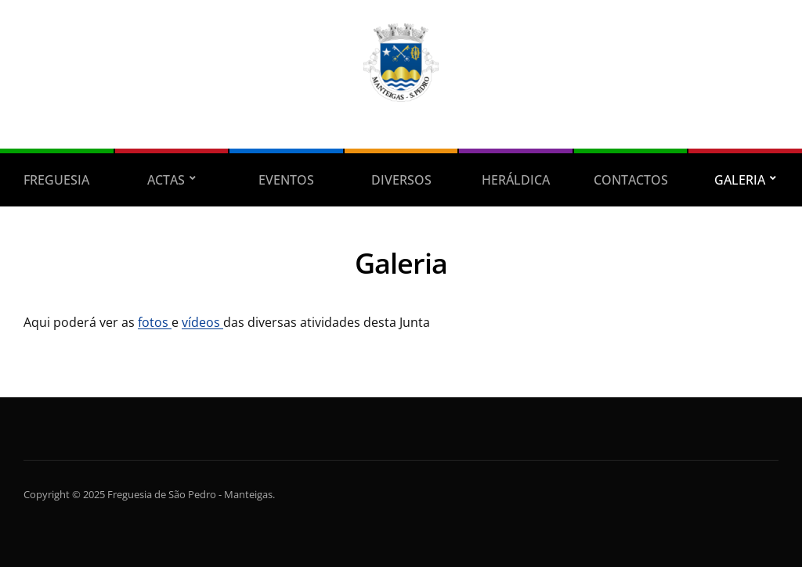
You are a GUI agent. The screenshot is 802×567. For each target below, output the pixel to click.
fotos (155, 322)
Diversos (401, 179)
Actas (166, 179)
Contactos (631, 179)
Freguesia (56, 179)
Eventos (286, 179)
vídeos (202, 322)
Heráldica (516, 179)
